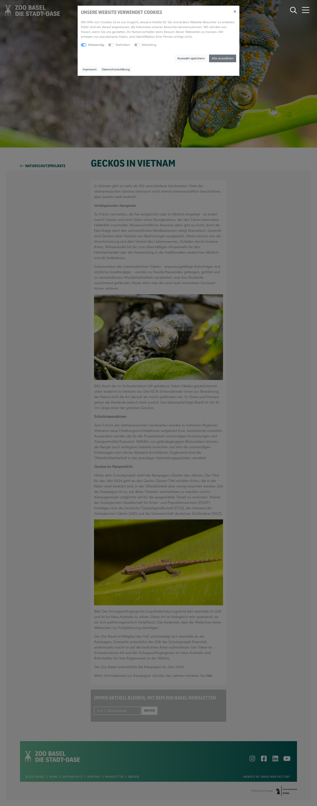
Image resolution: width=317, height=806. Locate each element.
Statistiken (122, 45)
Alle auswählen (223, 58)
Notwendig (96, 45)
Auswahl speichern (191, 58)
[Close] (234, 11)
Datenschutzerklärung (116, 69)
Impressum (90, 69)
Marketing (149, 45)
